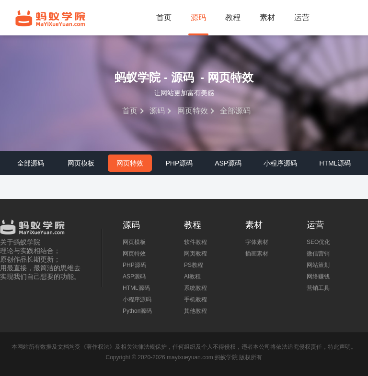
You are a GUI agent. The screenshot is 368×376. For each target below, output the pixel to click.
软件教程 (195, 242)
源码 (198, 17)
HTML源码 (335, 163)
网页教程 (195, 253)
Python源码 (137, 311)
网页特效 (192, 111)
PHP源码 (179, 163)
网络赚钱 (318, 276)
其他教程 (195, 311)
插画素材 (256, 253)
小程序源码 (280, 163)
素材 (267, 17)
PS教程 (193, 265)
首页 (164, 17)
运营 (302, 17)
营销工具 (318, 288)
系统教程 (195, 288)
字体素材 (256, 242)
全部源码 (30, 163)
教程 (233, 17)
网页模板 (81, 163)
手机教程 (195, 299)
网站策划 (318, 265)
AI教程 (192, 276)
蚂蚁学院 (50, 18)
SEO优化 (318, 242)
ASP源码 (228, 163)
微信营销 (318, 253)
